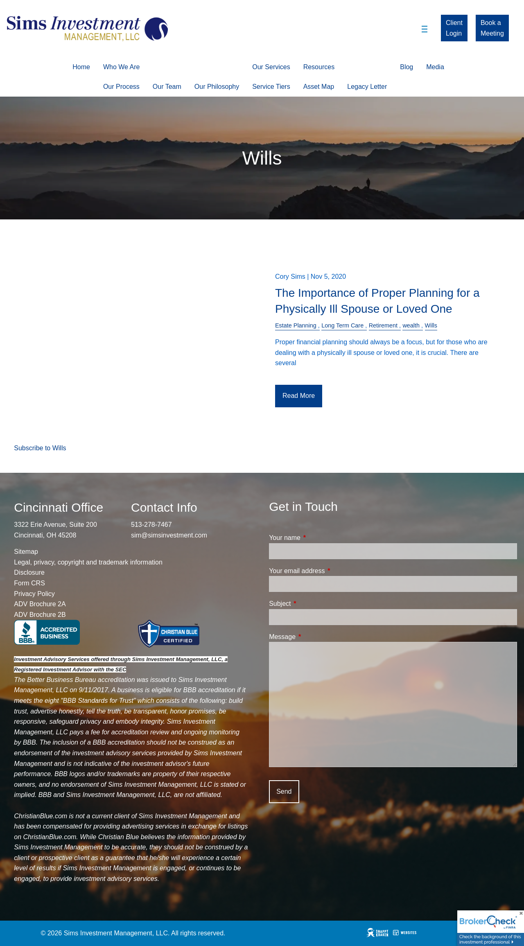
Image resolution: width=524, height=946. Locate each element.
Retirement (383, 325)
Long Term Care (342, 325)
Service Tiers (271, 86)
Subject (311, 603)
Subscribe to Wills (40, 448)
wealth (411, 325)
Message (313, 636)
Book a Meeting (492, 28)
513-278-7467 (151, 524)
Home (81, 66)
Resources (318, 66)
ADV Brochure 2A (40, 604)
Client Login (454, 28)
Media (435, 66)
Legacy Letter (367, 86)
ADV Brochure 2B (40, 614)
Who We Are (121, 66)
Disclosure (29, 572)
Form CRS (29, 583)
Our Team (167, 86)
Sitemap (26, 551)
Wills (431, 325)
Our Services (271, 66)
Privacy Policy (34, 593)
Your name (316, 537)
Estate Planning (295, 325)
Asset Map (318, 86)
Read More (298, 395)
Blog (406, 66)
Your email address (328, 570)
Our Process (121, 86)
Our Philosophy (216, 86)
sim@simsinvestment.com (169, 535)
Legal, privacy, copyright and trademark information (88, 562)
